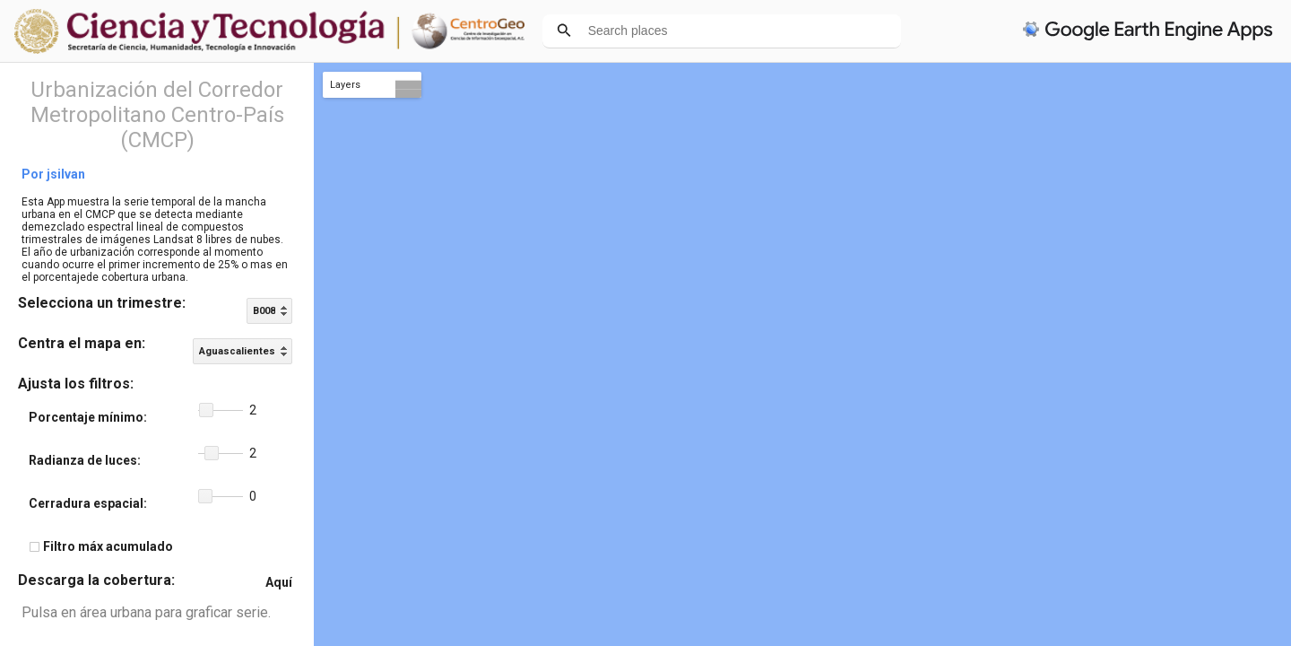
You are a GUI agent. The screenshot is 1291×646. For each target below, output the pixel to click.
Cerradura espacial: (88, 503)
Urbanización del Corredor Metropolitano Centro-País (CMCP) (157, 115)
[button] (206, 410)
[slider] (220, 411)
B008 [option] (264, 311)
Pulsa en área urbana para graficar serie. (146, 612)
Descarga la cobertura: (96, 580)
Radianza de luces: (85, 460)
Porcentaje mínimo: (88, 417)
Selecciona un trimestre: (102, 302)
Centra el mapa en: (81, 343)
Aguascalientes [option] (237, 351)
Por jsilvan (53, 174)
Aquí (278, 582)
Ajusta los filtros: (76, 383)
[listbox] (269, 311)
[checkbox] (34, 547)
